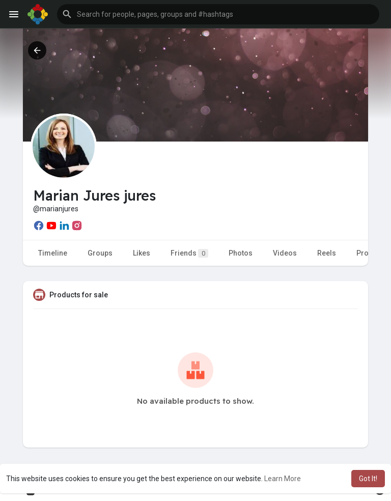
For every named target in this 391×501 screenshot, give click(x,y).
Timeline (52, 253)
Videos (285, 253)
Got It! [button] (368, 479)
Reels (326, 253)
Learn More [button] (282, 479)
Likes (141, 253)
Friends (189, 253)
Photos (241, 253)
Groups (100, 253)
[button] (218, 14)
